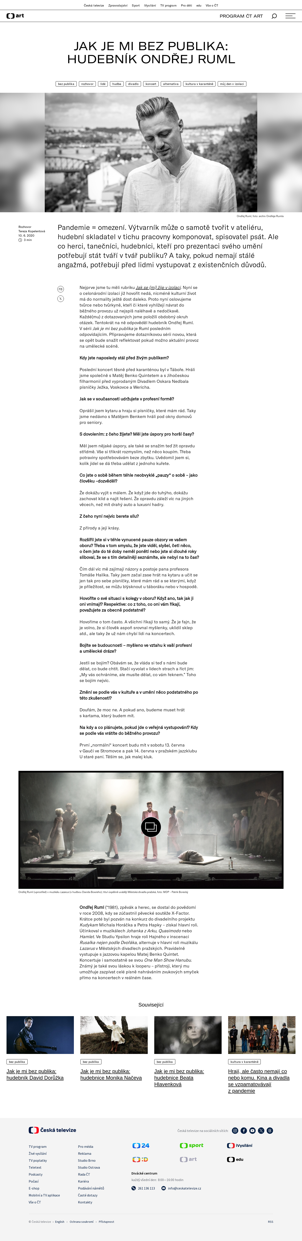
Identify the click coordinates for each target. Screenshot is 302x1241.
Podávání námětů (91, 1188)
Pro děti (186, 5)
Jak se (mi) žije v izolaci (158, 287)
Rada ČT (84, 1174)
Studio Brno (87, 1160)
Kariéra (83, 1181)
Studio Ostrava (89, 1167)
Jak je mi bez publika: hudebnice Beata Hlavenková (179, 1077)
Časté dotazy (87, 1195)
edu (198, 5)
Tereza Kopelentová (31, 231)
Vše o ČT (212, 5)
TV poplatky (38, 1160)
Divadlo (133, 84)
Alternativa (171, 84)
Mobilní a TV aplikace (44, 1195)
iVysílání (150, 5)
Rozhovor (87, 84)
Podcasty (35, 1174)
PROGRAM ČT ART (241, 16)
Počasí (33, 1181)
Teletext (35, 1167)
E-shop (34, 1188)
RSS (270, 1222)
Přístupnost (106, 1222)
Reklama (84, 1153)
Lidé (103, 84)
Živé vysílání (37, 1153)
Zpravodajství (118, 5)
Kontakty (85, 1202)
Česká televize (94, 5)
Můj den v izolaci (232, 84)
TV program (168, 5)
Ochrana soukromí (81, 1222)
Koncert (151, 84)
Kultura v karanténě (199, 84)
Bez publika (66, 84)
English (59, 1222)
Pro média (85, 1146)
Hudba (116, 84)
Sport (136, 5)
